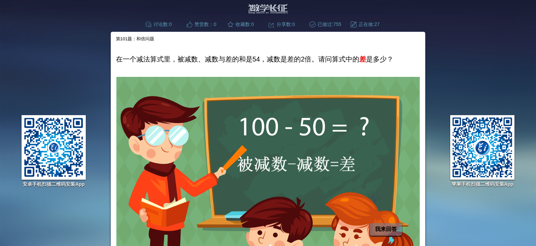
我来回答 (386, 229)
